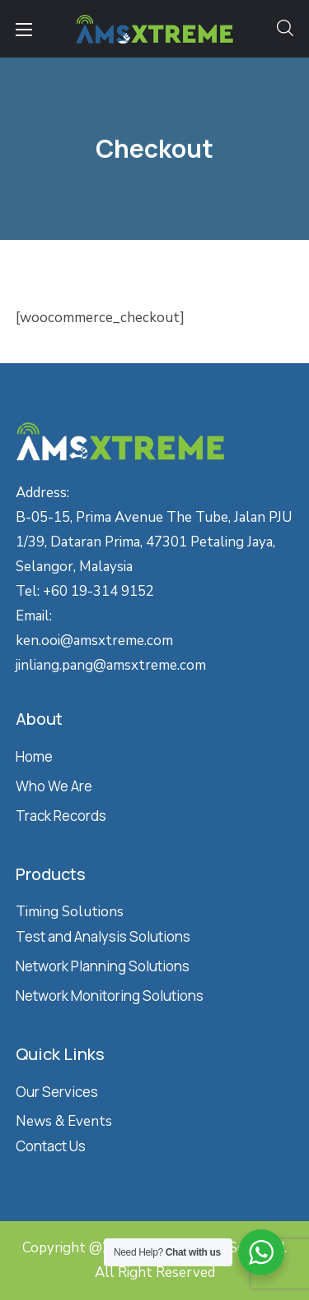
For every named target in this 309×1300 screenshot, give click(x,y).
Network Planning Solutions (103, 966)
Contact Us (51, 1145)
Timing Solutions (70, 911)
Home (34, 756)
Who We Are (54, 786)
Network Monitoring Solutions (110, 995)
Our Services (57, 1091)
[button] (285, 29)
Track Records (61, 815)
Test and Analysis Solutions (103, 936)
